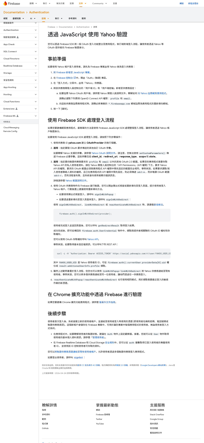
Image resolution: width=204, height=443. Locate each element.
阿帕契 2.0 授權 (121, 365)
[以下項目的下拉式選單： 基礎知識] (24, 18)
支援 (115, 3)
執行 (45, 3)
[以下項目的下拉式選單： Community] (107, 3)
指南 (44, 410)
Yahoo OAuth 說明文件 (103, 153)
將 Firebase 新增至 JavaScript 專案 (71, 72)
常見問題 (154, 428)
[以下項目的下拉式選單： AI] (35, 18)
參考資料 (73, 18)
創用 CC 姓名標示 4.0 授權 (88, 365)
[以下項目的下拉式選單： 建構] (37, 3)
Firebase (51, 27)
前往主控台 (193, 3)
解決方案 (60, 3)
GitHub (45, 428)
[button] (17, 23)
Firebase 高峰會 (103, 414)
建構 (32, 3)
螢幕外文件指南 (107, 302)
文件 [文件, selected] (81, 3)
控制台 (64, 78)
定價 (72, 3)
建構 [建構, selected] (44, 18)
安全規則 (109, 342)
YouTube (100, 423)
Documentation (14, 12)
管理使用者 (98, 337)
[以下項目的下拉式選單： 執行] (50, 3)
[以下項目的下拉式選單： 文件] (86, 3)
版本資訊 (154, 423)
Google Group (156, 419)
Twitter (99, 419)
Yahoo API (92, 239)
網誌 (182, 3)
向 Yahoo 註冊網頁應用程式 (151, 93)
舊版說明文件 (156, 433)
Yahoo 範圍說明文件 (76, 180)
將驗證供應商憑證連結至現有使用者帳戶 (75, 351)
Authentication (39, 12)
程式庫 (45, 423)
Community (98, 3)
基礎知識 (17, 18)
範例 (84, 18)
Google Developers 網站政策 (153, 365)
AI (31, 18)
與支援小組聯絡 (157, 410)
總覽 (5, 18)
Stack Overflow (157, 414)
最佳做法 (158, 204)
